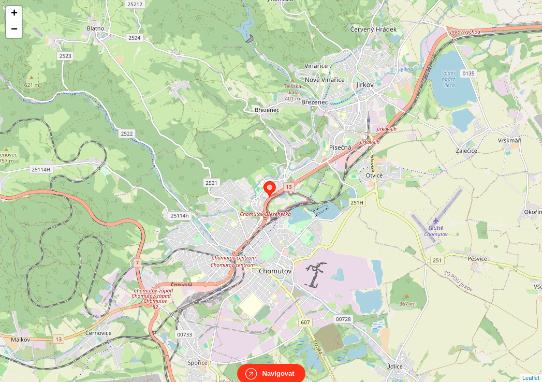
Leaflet (530, 368)
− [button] (14, 30)
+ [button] (14, 14)
